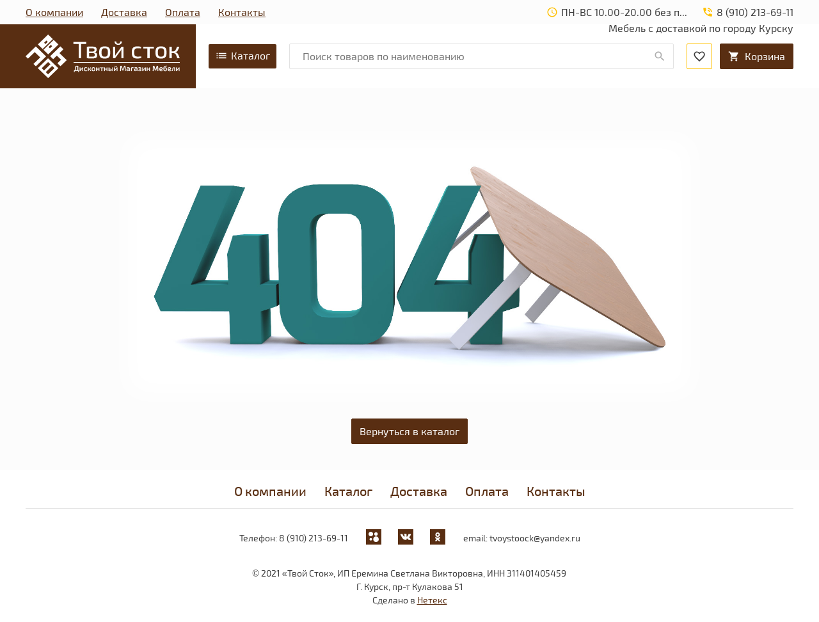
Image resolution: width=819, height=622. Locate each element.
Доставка (124, 12)
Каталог (242, 55)
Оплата (182, 12)
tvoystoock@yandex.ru (534, 537)
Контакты (242, 12)
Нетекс (432, 599)
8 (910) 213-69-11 (313, 537)
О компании (54, 12)
